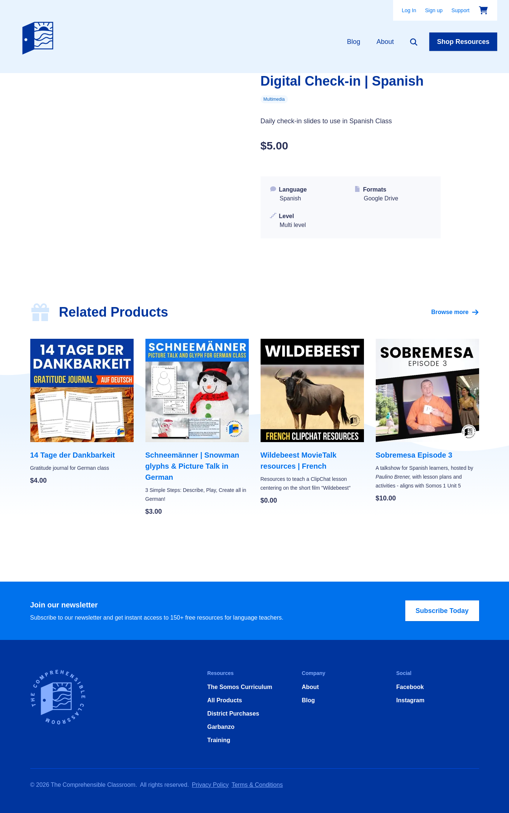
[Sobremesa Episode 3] (427, 421)
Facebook (410, 687)
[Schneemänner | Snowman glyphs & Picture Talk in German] (197, 428)
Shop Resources (463, 41)
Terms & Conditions (257, 785)
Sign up (433, 10)
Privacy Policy (210, 785)
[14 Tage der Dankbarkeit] (82, 412)
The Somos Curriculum (239, 687)
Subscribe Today (442, 610)
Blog (353, 41)
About (385, 41)
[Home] (39, 36)
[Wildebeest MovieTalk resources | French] (312, 422)
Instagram (410, 700)
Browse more (455, 312)
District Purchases (233, 713)
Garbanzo (221, 727)
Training (218, 740)
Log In (409, 10)
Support (460, 10)
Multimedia (274, 99)
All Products (224, 700)
